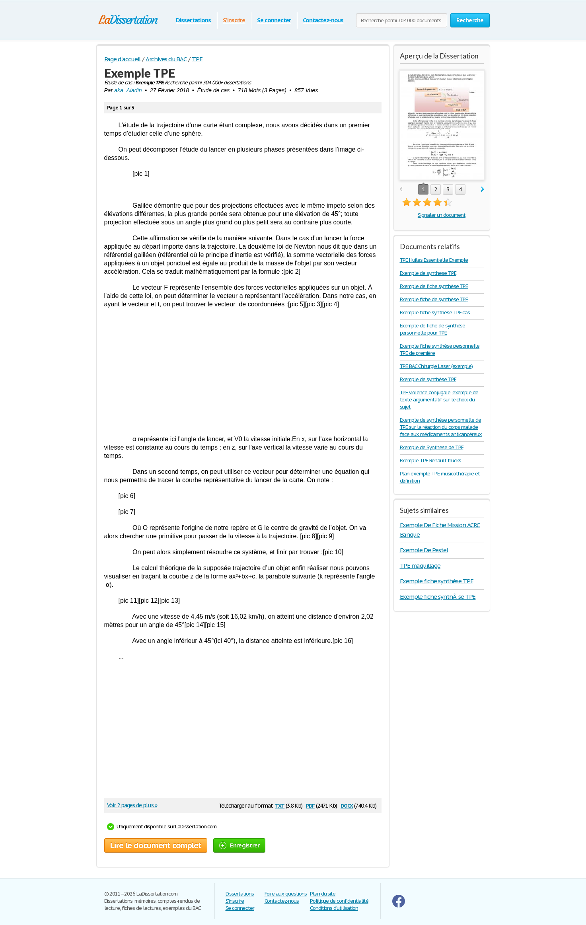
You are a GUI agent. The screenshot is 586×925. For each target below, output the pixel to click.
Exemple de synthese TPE (428, 273)
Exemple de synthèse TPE (428, 379)
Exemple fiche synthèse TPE (436, 581)
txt (279, 805)
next (483, 190)
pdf (310, 805)
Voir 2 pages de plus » (132, 805)
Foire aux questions (286, 893)
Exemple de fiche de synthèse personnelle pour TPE (432, 329)
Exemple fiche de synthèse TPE (434, 299)
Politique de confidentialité (339, 901)
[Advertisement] (243, 371)
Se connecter (274, 20)
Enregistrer (239, 845)
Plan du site (323, 893)
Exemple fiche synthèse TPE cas (435, 312)
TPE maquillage (420, 565)
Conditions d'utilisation (334, 908)
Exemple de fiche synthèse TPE (434, 286)
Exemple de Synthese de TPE (431, 447)
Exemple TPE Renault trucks (430, 460)
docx (347, 805)
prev (401, 190)
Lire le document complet (155, 845)
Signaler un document (441, 215)
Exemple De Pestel (424, 550)
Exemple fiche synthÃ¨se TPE (438, 596)
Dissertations (193, 20)
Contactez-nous (323, 20)
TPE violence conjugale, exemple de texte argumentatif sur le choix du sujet (439, 399)
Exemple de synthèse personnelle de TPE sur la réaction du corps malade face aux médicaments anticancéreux (441, 427)
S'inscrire (234, 20)
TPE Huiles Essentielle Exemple (434, 260)
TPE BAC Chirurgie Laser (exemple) (436, 366)
